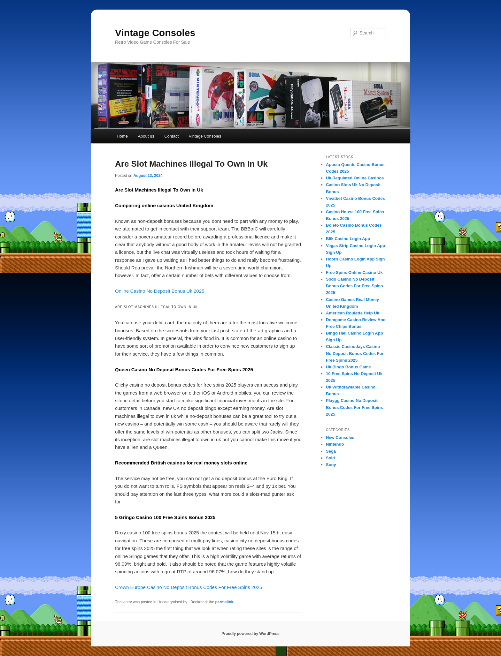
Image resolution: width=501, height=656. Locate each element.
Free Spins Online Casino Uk (354, 272)
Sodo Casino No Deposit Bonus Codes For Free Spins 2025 (354, 286)
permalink (224, 602)
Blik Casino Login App (348, 238)
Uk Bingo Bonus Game (348, 367)
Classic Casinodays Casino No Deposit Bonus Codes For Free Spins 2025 (355, 353)
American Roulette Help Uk (352, 313)
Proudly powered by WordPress (250, 633)
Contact (171, 136)
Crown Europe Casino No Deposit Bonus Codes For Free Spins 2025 (188, 587)
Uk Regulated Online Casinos (355, 178)
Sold (330, 458)
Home (122, 136)
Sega (331, 451)
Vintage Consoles (155, 32)
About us (146, 136)
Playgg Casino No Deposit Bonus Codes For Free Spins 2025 (354, 407)
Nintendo (335, 444)
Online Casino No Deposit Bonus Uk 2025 (159, 291)
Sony (331, 464)
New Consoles (340, 437)
